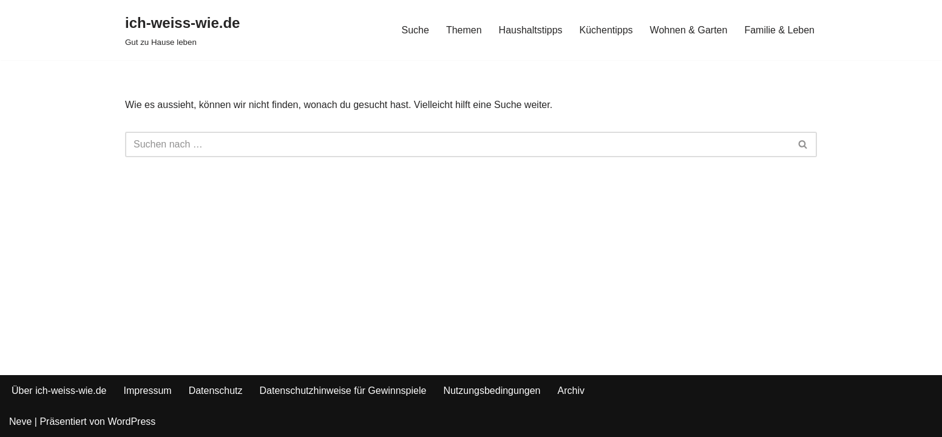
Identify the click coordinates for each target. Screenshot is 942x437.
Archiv (571, 390)
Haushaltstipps (531, 30)
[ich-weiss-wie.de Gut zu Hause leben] (182, 30)
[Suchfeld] (457, 144)
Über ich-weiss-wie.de (59, 390)
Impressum (148, 390)
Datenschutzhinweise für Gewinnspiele (343, 390)
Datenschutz (216, 390)
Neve (20, 421)
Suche (415, 30)
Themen (464, 30)
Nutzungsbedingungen (491, 390)
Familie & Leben (779, 30)
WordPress (131, 421)
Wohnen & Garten (689, 30)
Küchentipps (606, 30)
